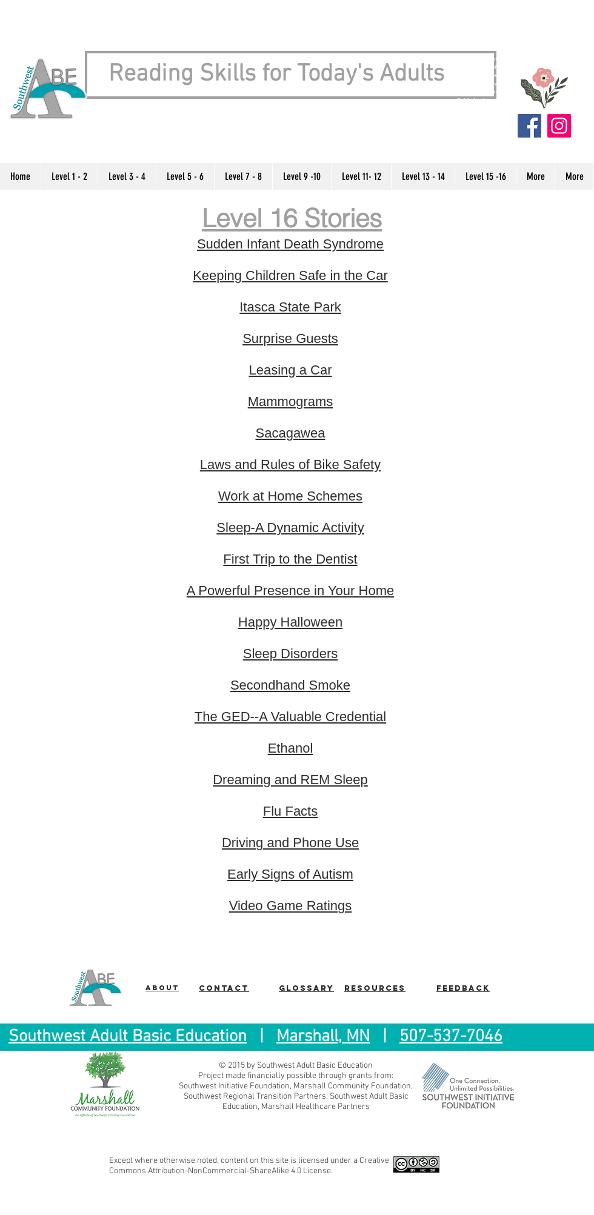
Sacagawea (290, 433)
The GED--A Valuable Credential (290, 716)
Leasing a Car (290, 370)
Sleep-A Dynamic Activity (290, 527)
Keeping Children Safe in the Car (290, 275)
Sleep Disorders (290, 653)
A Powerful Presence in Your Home (290, 590)
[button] (69, 176)
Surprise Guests (290, 338)
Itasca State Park (290, 307)
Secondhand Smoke (290, 685)
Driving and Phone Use (290, 842)
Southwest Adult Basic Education (127, 1037)
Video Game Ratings (290, 905)
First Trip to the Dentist (290, 559)
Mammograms (290, 401)
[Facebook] (529, 126)
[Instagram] (559, 126)
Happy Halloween (290, 622)
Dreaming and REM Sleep (290, 779)
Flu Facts (290, 811)
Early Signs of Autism (290, 874)
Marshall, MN (323, 1037)
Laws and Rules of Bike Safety (290, 464)
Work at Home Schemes (290, 496)
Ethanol (290, 748)
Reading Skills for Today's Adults (276, 74)
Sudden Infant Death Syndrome (290, 243)
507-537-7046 (450, 1037)
